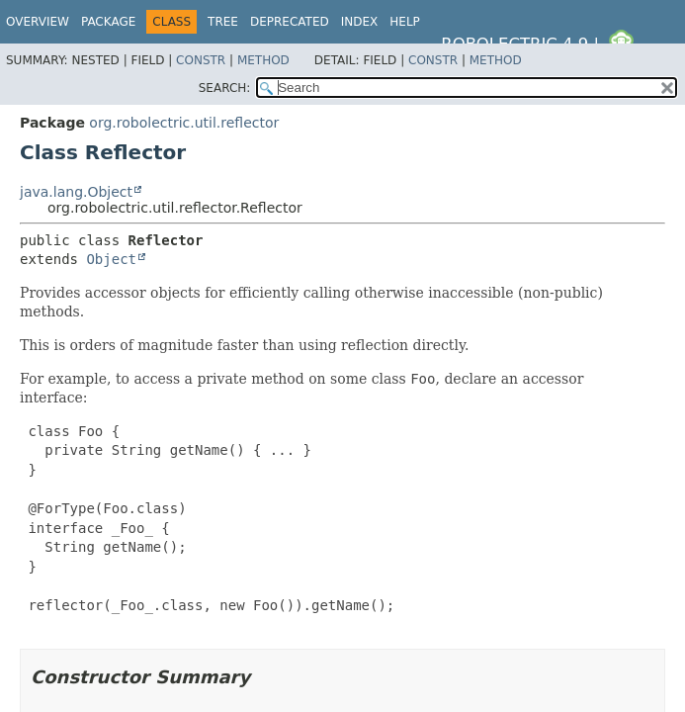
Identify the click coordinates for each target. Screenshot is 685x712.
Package (108, 22)
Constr (200, 60)
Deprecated (289, 22)
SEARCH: (225, 88)
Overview (37, 22)
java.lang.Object (76, 192)
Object (111, 259)
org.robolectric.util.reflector (184, 123)
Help (404, 22)
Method (263, 60)
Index (360, 22)
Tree (223, 22)
